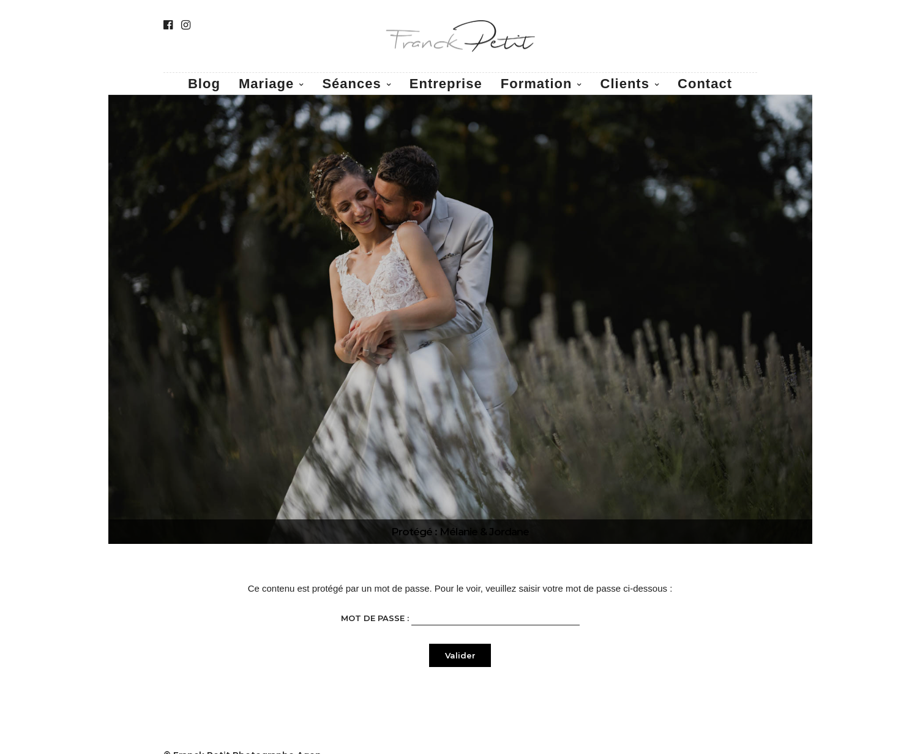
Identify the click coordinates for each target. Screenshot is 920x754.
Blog (204, 83)
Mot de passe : (460, 617)
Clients (624, 83)
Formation (536, 83)
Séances (351, 83)
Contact (705, 83)
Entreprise (446, 83)
